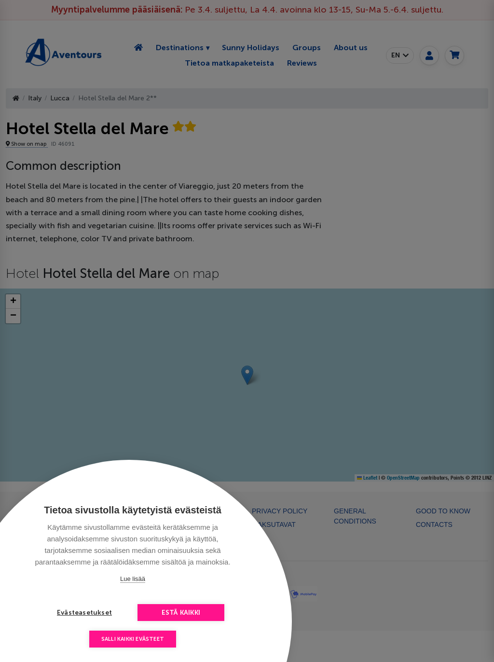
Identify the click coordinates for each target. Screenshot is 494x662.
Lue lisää (132, 578)
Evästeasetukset (84, 612)
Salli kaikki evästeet (132, 639)
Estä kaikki (181, 612)
